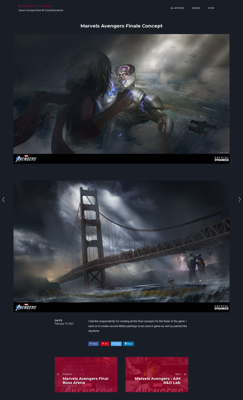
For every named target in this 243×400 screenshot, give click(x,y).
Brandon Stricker (35, 6)
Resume (196, 8)
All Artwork (177, 8)
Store (211, 8)
